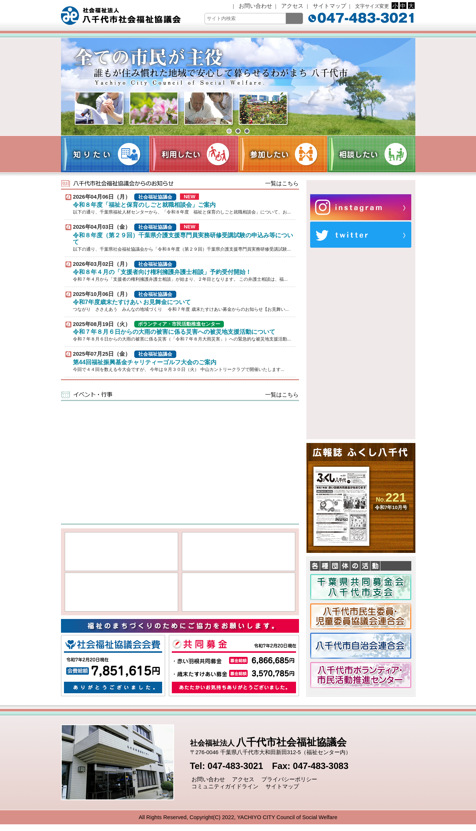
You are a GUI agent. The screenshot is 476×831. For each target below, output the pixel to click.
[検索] (294, 18)
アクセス (291, 6)
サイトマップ (328, 6)
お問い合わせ (254, 6)
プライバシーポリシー (288, 779)
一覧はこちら (281, 183)
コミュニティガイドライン (224, 786)
